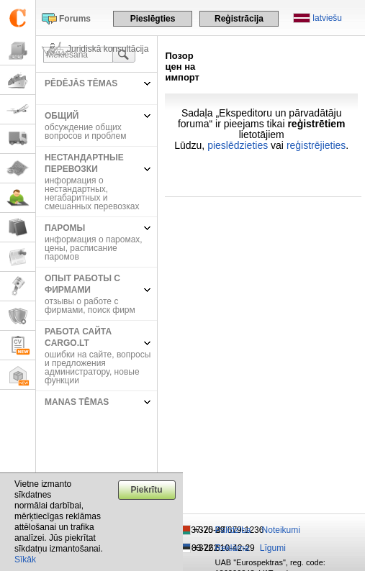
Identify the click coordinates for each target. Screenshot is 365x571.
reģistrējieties (316, 145)
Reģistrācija (239, 19)
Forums (75, 19)
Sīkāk (25, 559)
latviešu (327, 18)
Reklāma (232, 548)
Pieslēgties (153, 19)
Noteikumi (281, 530)
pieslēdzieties (237, 145)
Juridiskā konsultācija (107, 49)
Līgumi (273, 548)
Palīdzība (233, 530)
